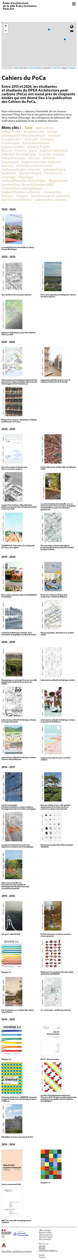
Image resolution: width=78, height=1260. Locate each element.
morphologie (30, 173)
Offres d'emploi (45, 1231)
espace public (13, 147)
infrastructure (13, 158)
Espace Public (39, 147)
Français (42, 1257)
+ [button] (6, 26)
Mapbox (73, 68)
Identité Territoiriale (19, 154)
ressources (52, 192)
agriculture (44, 128)
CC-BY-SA (56, 68)
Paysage (26, 177)
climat (52, 132)
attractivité (11, 132)
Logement (10, 162)
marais (7, 166)
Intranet (42, 1246)
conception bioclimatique (23, 136)
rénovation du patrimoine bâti (27, 185)
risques (22, 196)
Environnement (36, 143)
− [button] (6, 31)
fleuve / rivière (14, 151)
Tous (28, 128)
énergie (47, 139)
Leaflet (15, 68)
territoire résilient (17, 200)
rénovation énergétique (22, 188)
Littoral (49, 158)
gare (33, 151)
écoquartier (12, 139)
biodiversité (34, 132)
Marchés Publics (45, 1233)
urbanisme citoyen (51, 200)
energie (31, 139)
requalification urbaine (21, 192)
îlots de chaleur (52, 154)
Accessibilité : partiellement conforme (17, 1251)
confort (54, 136)
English (42, 1255)
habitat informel (54, 151)
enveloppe (11, 143)
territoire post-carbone (50, 196)
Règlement (58, 181)
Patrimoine (53, 173)
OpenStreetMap (35, 68)
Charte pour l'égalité (47, 1251)
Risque (7, 196)
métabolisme (54, 170)
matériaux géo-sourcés (21, 170)
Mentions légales (46, 1237)
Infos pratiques (45, 1239)
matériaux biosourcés (34, 166)
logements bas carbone (41, 162)
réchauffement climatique (24, 181)
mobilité (9, 173)
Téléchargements (46, 1235)
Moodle (42, 1248)
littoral (34, 158)
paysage (9, 177)
